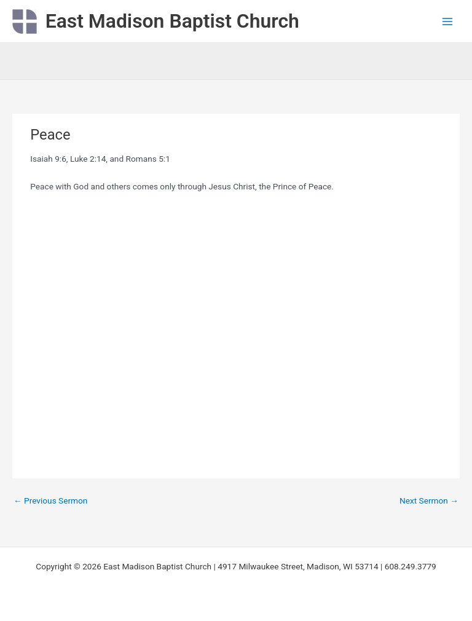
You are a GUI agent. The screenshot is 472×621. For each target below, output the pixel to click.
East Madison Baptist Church (172, 21)
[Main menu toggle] (447, 21)
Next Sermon (428, 500)
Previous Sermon (50, 500)
